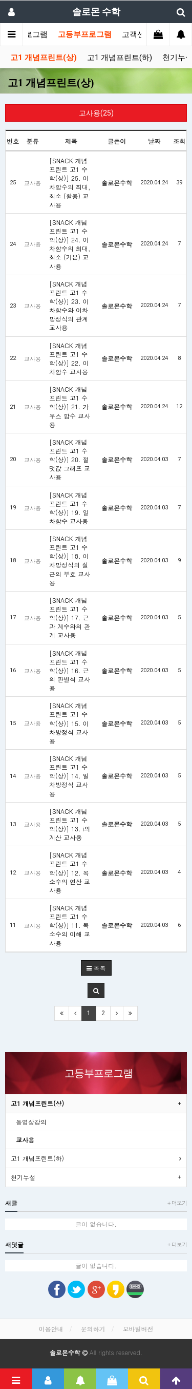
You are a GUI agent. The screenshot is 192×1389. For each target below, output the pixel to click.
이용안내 (50, 1328)
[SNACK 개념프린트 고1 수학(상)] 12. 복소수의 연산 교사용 (69, 872)
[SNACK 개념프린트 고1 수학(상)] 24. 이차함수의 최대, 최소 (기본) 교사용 (70, 244)
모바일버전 (138, 1328)
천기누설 (23, 1177)
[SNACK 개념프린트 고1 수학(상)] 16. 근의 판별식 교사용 (69, 671)
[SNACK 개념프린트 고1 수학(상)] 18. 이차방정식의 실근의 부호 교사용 (69, 560)
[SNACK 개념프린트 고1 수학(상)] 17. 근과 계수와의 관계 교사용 (69, 618)
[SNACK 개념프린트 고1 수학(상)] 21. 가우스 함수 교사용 (69, 407)
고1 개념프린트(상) (43, 57)
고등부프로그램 (85, 34)
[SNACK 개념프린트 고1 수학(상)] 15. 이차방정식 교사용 (69, 723)
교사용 (25, 1139)
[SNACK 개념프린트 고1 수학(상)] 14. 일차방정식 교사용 (69, 776)
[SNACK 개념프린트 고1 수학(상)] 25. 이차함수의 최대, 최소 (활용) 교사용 (70, 182)
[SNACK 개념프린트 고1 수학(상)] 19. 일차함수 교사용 (69, 507)
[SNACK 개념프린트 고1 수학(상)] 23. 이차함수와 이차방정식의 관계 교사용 (69, 305)
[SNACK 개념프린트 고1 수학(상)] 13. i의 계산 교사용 (69, 824)
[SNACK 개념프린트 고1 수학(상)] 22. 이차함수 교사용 (69, 358)
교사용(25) (96, 113)
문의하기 (93, 1328)
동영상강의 (31, 1121)
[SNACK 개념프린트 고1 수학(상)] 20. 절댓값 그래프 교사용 (69, 459)
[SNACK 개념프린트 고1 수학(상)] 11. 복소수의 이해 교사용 (69, 925)
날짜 (154, 141)
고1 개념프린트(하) (119, 57)
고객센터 (137, 34)
